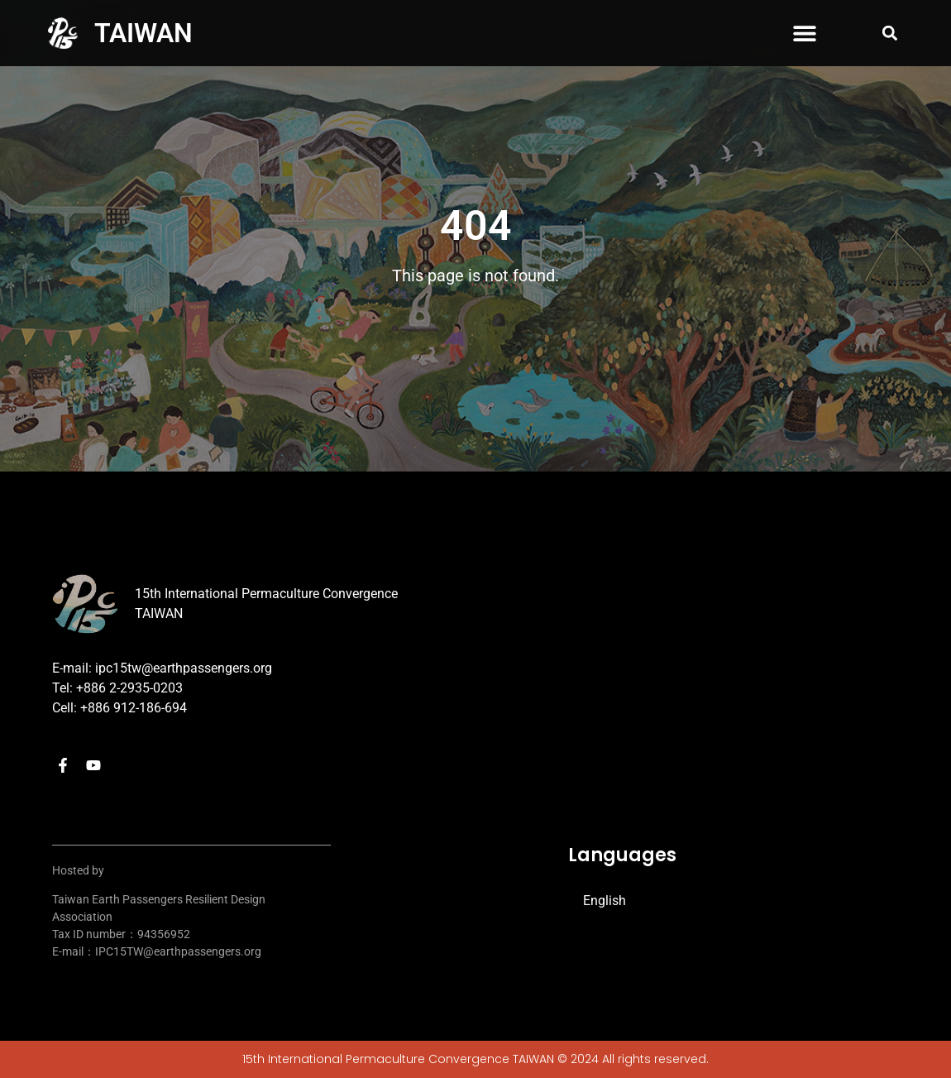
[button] (805, 33)
